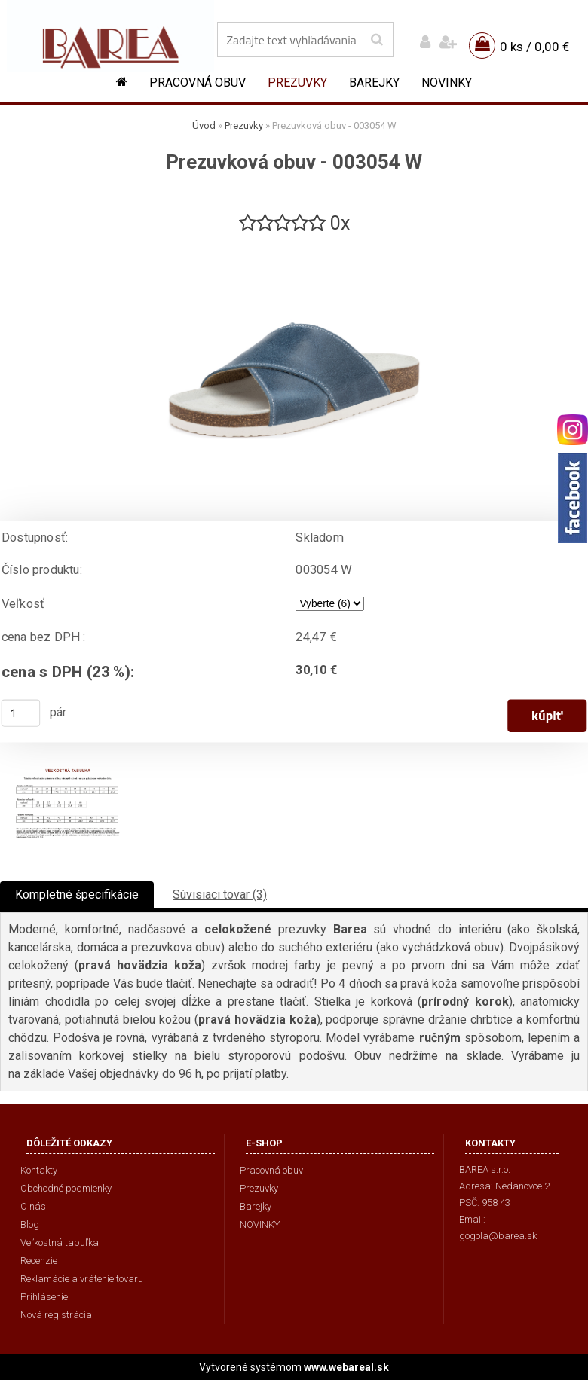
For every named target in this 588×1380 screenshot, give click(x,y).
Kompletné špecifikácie (77, 894)
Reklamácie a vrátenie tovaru (81, 1278)
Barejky (374, 82)
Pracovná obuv (197, 82)
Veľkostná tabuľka (59, 1242)
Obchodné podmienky (66, 1188)
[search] (376, 40)
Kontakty (38, 1170)
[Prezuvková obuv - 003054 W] (294, 242)
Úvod (204, 125)
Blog (29, 1224)
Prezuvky (297, 82)
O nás (33, 1206)
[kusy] (21, 713)
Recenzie (38, 1260)
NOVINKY (446, 82)
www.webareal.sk (346, 1367)
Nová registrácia (56, 1314)
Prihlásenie (44, 1296)
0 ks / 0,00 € (534, 46)
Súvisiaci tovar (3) (220, 894)
